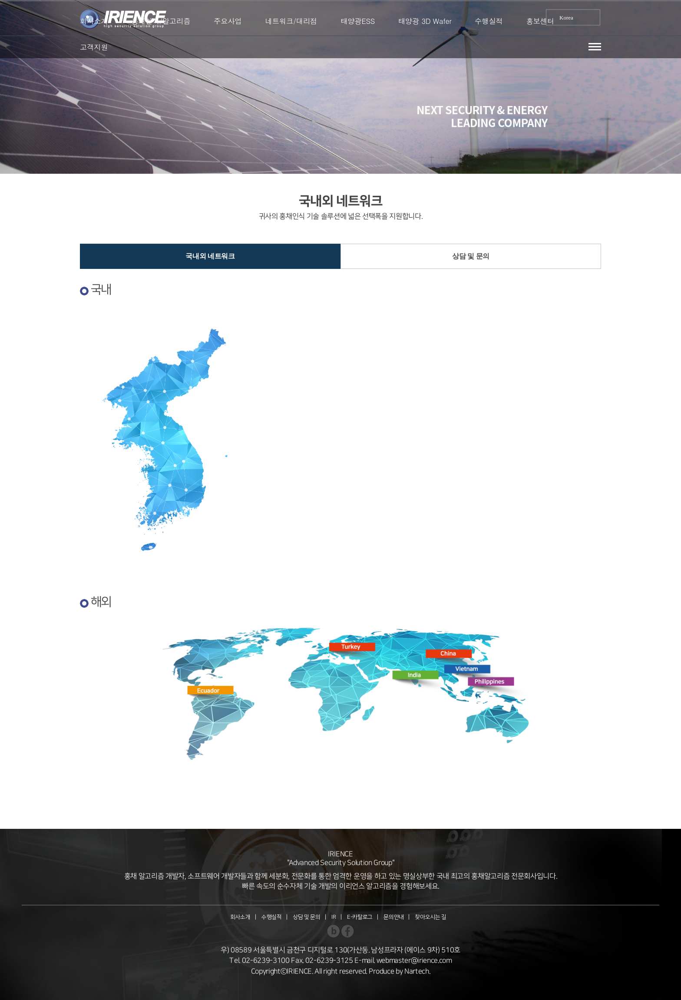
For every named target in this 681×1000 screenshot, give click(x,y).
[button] (594, 46)
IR (333, 917)
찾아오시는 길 (430, 917)
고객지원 (94, 47)
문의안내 (393, 917)
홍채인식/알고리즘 (160, 21)
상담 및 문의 (470, 256)
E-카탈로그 (360, 917)
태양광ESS (357, 21)
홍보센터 (540, 21)
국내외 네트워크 (210, 256)
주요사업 (228, 21)
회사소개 (94, 21)
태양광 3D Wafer (425, 21)
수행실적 (489, 21)
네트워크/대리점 (291, 21)
